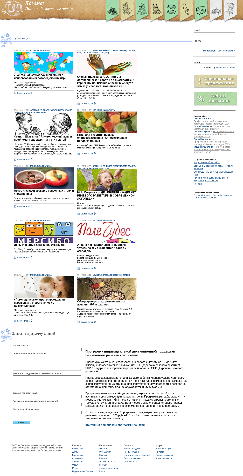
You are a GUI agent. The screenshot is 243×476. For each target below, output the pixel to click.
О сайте (103, 448)
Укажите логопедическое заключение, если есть (37, 373)
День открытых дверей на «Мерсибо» (39, 244)
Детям (75, 452)
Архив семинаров (164, 458)
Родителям (77, 448)
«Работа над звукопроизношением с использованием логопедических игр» (40, 77)
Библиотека (77, 455)
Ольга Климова (201, 126)
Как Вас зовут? (20, 345)
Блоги (102, 471)
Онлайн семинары (164, 455)
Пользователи (130, 461)
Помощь (103, 458)
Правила (103, 455)
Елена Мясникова (203, 139)
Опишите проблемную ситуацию (29, 354)
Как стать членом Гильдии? (137, 455)
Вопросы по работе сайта (207, 162)
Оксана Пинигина (202, 119)
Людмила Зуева (202, 131)
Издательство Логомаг (83, 471)
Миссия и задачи (132, 448)
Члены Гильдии (131, 452)
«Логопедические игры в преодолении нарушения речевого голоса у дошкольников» (40, 302)
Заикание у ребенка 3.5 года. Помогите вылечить (213, 167)
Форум (75, 465)
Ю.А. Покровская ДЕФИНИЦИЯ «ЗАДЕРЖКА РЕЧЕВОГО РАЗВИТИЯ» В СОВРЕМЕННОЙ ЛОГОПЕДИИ (107, 195)
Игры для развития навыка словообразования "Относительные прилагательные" (102, 137)
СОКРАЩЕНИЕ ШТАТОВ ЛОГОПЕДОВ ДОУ (213, 173)
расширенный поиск (224, 67)
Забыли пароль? (226, 50)
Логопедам (77, 461)
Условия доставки (107, 461)
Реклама (160, 452)
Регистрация (209, 50)
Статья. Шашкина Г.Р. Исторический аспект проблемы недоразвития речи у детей (43, 138)
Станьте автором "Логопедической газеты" (212, 127)
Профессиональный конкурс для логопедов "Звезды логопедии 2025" (212, 122)
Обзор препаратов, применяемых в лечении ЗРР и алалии (101, 303)
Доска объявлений (133, 458)
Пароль (197, 41)
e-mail (197, 30)
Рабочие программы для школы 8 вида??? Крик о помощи (211, 179)
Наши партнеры (163, 448)
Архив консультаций (108, 468)
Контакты (103, 465)
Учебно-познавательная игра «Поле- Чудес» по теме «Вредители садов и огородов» (102, 247)
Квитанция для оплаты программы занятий (115, 424)
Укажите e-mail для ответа (26, 409)
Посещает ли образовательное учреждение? (35, 401)
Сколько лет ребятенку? (25, 393)
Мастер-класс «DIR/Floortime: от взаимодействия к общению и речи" (212, 149)
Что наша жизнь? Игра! (41, 50)
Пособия (198, 183)
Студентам (77, 458)
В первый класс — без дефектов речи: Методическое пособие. (213, 196)
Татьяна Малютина (203, 147)
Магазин (76, 468)
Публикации (21, 38)
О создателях (105, 452)
